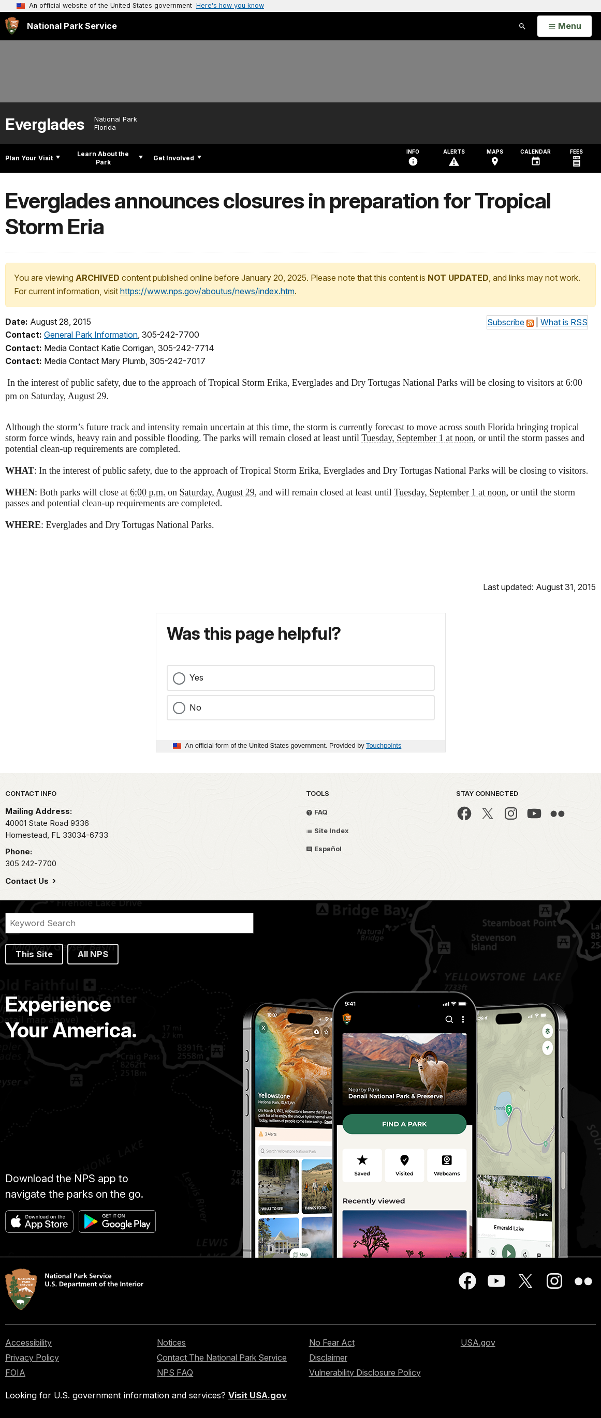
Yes (196, 677)
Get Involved (177, 158)
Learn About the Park (110, 158)
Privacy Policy (32, 1357)
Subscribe (505, 322)
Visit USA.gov (257, 1395)
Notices (171, 1342)
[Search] (129, 923)
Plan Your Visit (32, 158)
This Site (34, 954)
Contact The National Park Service (222, 1357)
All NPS (93, 954)
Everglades (44, 124)
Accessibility (28, 1342)
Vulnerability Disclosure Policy (365, 1372)
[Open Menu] (564, 26)
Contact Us (28, 881)
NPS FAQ (175, 1372)
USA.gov (478, 1342)
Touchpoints (383, 745)
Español (324, 848)
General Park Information (91, 334)
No (195, 707)
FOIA (15, 1372)
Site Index (327, 830)
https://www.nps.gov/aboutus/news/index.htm (207, 291)
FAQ (317, 812)
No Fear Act (332, 1342)
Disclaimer (328, 1357)
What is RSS (564, 322)
